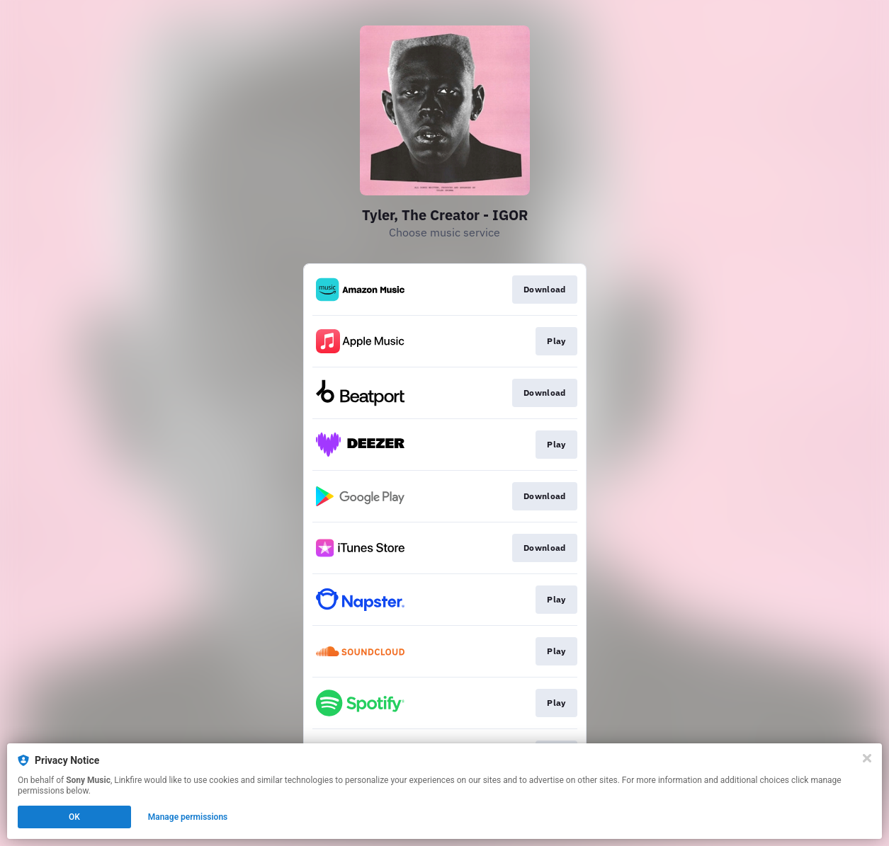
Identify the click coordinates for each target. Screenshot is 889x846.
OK (74, 817)
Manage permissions (188, 817)
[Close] (867, 758)
